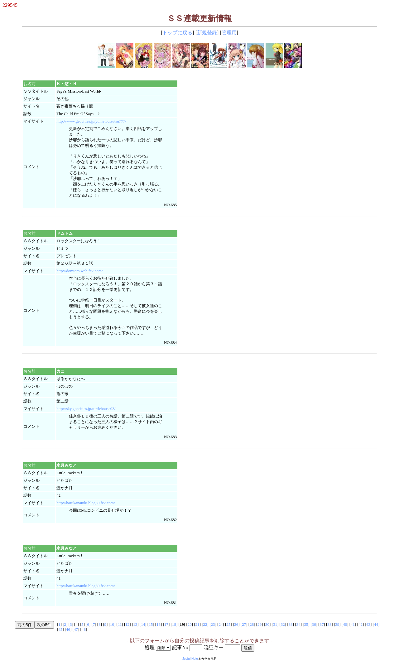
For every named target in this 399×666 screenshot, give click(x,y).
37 (322, 624)
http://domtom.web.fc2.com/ (79, 270)
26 (236, 624)
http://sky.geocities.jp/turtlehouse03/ (85, 408)
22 (205, 624)
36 (314, 624)
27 (244, 624)
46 (68, 629)
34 (298, 624)
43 (368, 624)
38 (329, 624)
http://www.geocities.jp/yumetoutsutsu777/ (91, 121)
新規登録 (207, 32)
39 (337, 624)
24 (221, 624)
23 (213, 624)
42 (360, 624)
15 (151, 624)
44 (376, 624)
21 (197, 624)
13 (135, 624)
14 (143, 624)
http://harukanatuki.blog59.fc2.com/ (85, 502)
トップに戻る (177, 32)
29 (259, 624)
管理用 (229, 32)
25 (228, 624)
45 (60, 629)
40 (345, 624)
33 (291, 624)
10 (112, 624)
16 (158, 624)
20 (190, 624)
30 (267, 624)
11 (120, 624)
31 (275, 624)
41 (353, 624)
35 (306, 624)
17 (166, 624)
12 (127, 624)
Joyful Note (190, 658)
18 (174, 624)
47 (76, 629)
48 (84, 629)
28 (252, 624)
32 (283, 624)
